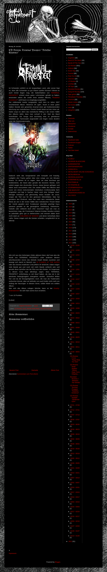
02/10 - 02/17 (75, 516)
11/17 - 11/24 (75, 274)
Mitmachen (72, 124)
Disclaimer (71, 126)
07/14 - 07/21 (75, 410)
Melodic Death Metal (33, 308)
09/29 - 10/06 (75, 308)
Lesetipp (71, 84)
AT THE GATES (53, 262)
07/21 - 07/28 (75, 405)
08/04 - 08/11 (75, 347)
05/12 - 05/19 (75, 453)
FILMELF (71, 159)
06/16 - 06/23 (75, 429)
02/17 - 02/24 (75, 511)
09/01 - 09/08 (75, 327)
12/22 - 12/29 (75, 250)
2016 (70, 234)
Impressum (12, 553)
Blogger (57, 562)
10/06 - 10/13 (75, 303)
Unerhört (71, 99)
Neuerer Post (13, 370)
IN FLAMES (41, 262)
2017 (70, 231)
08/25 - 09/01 (75, 332)
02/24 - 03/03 (75, 507)
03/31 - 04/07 (75, 482)
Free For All (72, 76)
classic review (73, 102)
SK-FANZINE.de (73, 185)
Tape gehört (72, 94)
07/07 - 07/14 (75, 415)
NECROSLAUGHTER (75, 177)
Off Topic (71, 86)
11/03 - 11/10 (75, 284)
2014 (70, 240)
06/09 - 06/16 (75, 434)
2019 (70, 225)
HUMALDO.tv (73, 169)
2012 (70, 541)
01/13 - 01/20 (75, 536)
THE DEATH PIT (74, 190)
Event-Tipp (72, 71)
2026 (70, 204)
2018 (70, 228)
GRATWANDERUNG (75, 166)
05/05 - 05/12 (75, 458)
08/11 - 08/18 (75, 342)
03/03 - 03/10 (75, 502)
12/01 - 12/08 (75, 265)
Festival (70, 73)
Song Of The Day (74, 92)
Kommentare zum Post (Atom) (27, 374)
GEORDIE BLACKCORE (76, 161)
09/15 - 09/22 (75, 318)
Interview (71, 79)
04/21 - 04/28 (75, 468)
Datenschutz (72, 131)
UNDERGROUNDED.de (76, 193)
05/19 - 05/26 (75, 449)
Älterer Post (55, 370)
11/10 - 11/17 (75, 279)
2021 (70, 219)
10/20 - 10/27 (75, 294)
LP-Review (72, 81)
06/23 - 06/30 (75, 424)
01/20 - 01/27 (75, 531)
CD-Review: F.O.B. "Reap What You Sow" (75, 359)
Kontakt (70, 129)
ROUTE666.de (73, 182)
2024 (70, 210)
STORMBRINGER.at (75, 187)
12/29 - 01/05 (75, 245)
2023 (70, 213)
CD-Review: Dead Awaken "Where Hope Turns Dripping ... (75, 369)
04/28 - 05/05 (75, 463)
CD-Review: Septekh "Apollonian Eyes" (74, 398)
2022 (70, 216)
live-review (71, 105)
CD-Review (18, 308)
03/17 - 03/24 (75, 492)
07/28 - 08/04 (75, 352)
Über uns (71, 121)
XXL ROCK (72, 195)
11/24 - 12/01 (75, 269)
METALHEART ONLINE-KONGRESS (81, 172)
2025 (70, 207)
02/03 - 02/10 (75, 521)
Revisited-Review (74, 89)
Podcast (71, 145)
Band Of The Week (74, 60)
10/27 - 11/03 (75, 289)
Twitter (70, 148)
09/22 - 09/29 (75, 313)
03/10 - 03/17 (75, 497)
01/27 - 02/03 (75, 526)
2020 (70, 222)
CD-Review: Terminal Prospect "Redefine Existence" (74, 389)
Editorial (71, 68)
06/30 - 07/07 (75, 419)
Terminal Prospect (45, 308)
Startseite (34, 370)
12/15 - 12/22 (75, 255)
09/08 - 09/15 (75, 323)
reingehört (71, 110)
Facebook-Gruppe (74, 142)
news (70, 107)
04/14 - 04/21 (75, 473)
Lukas (24, 308)
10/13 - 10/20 (75, 298)
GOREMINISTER (74, 164)
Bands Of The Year (74, 63)
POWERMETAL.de (74, 179)
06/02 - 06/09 (75, 439)
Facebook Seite (73, 140)
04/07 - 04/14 (75, 478)
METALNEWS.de (74, 174)
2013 (70, 243)
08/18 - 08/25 (75, 337)
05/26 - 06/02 (75, 444)
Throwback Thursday (75, 97)
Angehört (71, 58)
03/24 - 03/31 (75, 487)
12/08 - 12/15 (75, 260)
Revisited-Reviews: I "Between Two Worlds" (75, 379)
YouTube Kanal (73, 150)
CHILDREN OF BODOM (29, 216)
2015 (70, 237)
